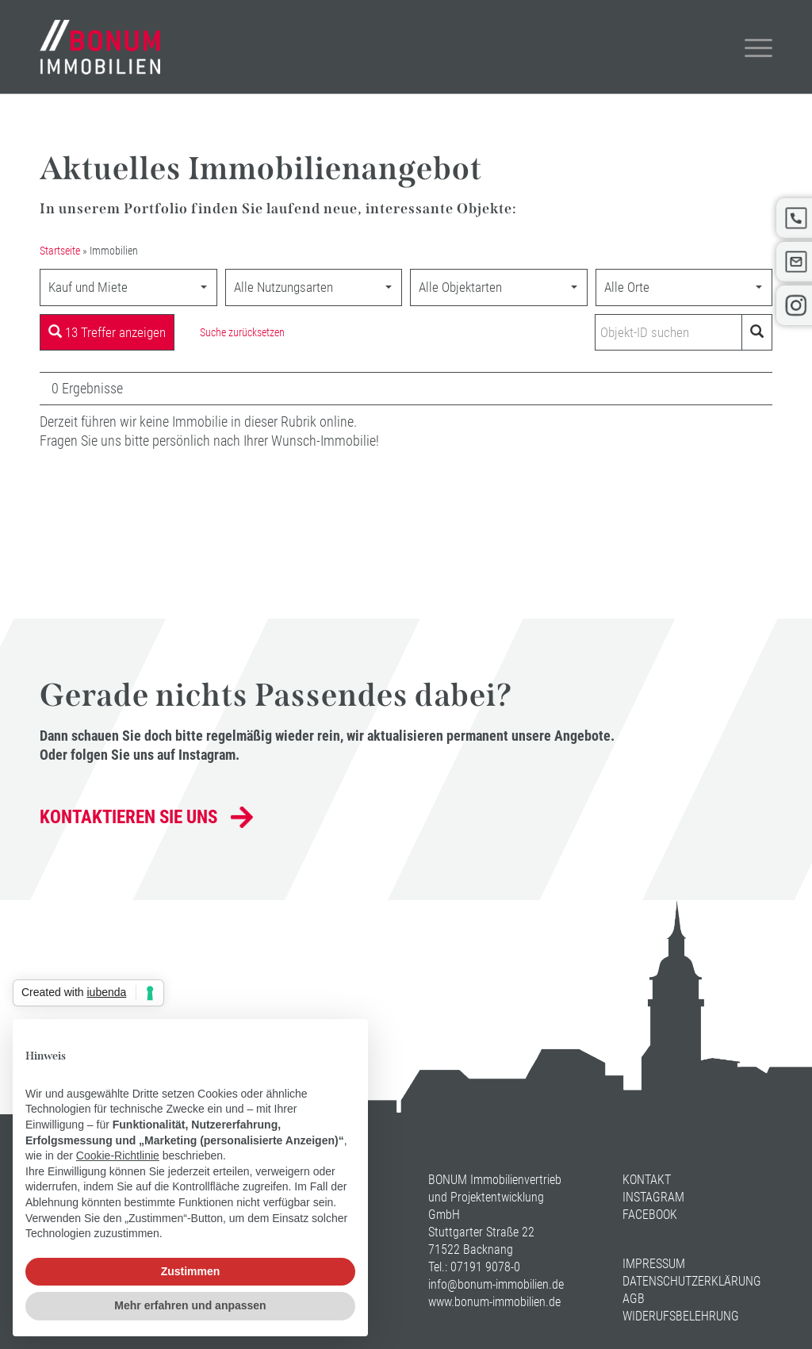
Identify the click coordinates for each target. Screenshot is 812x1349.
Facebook (649, 1214)
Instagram (653, 1197)
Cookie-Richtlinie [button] (117, 1155)
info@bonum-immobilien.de (496, 1284)
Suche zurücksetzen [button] (242, 332)
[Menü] (748, 47)
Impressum (653, 1263)
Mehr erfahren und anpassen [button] (190, 1305)
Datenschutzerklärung (691, 1281)
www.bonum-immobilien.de (494, 1301)
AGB (633, 1298)
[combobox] (128, 287)
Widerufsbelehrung (680, 1316)
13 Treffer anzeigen (107, 332)
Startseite (60, 251)
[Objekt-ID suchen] (671, 332)
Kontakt (646, 1179)
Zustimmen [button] (190, 1271)
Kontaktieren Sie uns (128, 817)
